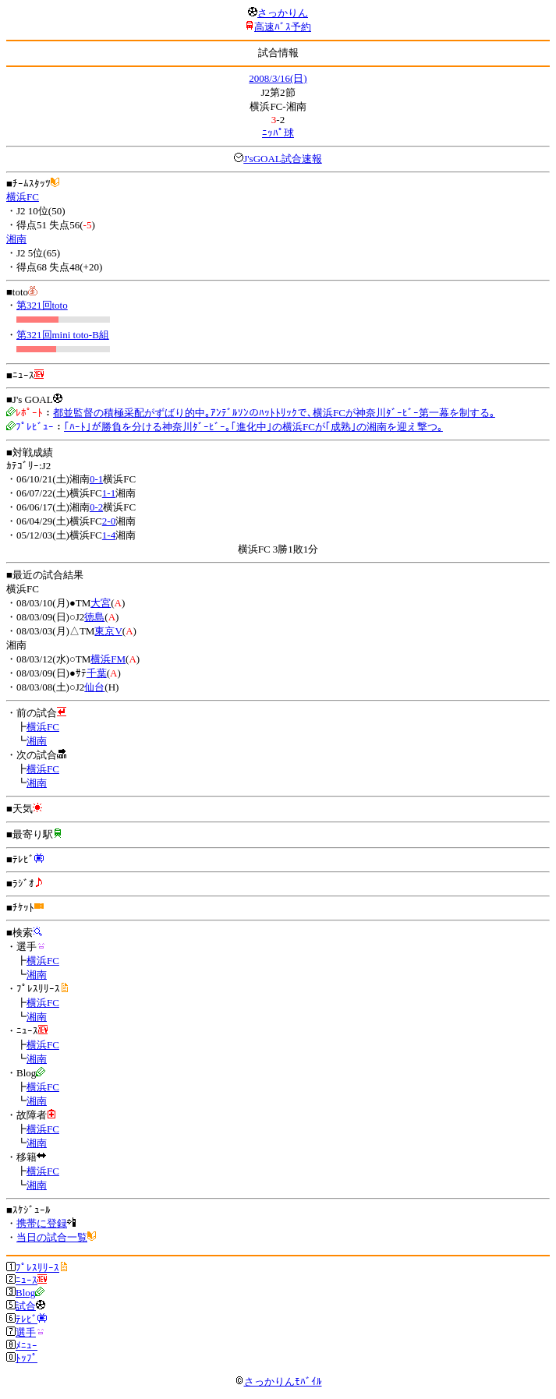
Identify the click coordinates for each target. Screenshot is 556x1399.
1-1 (108, 493)
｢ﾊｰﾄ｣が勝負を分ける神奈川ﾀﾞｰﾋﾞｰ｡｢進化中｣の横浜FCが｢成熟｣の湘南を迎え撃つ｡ (253, 427)
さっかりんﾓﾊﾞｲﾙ (278, 1381)
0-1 (96, 479)
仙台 (94, 687)
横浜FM (108, 659)
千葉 (97, 673)
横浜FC (22, 197)
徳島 (94, 617)
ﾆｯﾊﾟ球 (278, 133)
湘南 (16, 239)
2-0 (108, 521)
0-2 (96, 507)
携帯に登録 (41, 1223)
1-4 (108, 535)
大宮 (100, 603)
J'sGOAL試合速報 (282, 158)
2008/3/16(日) (277, 78)
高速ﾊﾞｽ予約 (282, 27)
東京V (108, 631)
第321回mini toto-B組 (62, 335)
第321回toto (42, 305)
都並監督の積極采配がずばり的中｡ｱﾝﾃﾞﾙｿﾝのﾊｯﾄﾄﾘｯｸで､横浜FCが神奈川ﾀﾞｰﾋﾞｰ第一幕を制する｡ (274, 413)
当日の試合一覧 (51, 1237)
